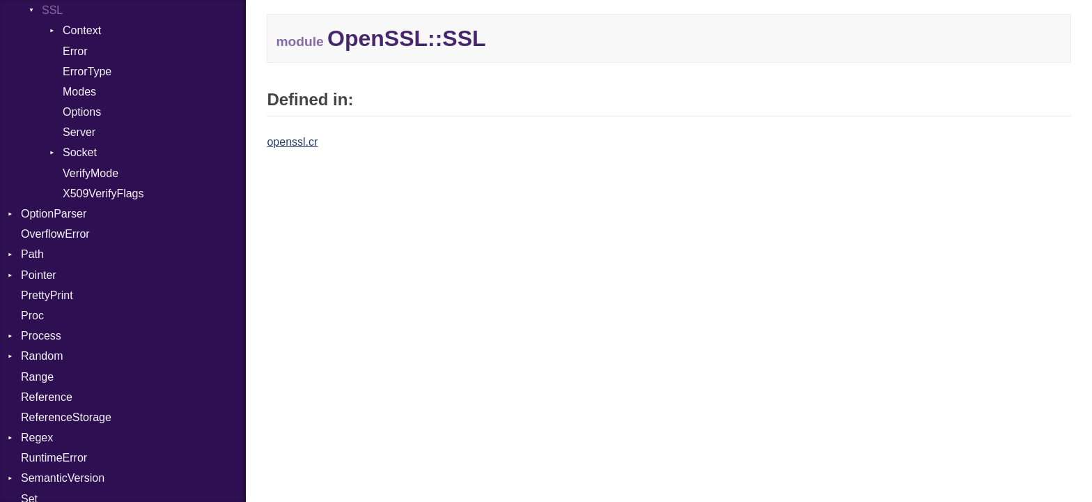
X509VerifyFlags (103, 193)
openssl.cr (292, 142)
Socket (80, 152)
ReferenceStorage (66, 417)
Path (32, 254)
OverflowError (55, 234)
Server (79, 132)
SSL (52, 10)
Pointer (38, 275)
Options (82, 112)
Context (82, 30)
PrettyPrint (47, 295)
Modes (79, 92)
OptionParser (53, 214)
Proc (32, 315)
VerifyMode (90, 173)
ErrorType (87, 71)
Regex (37, 437)
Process (41, 336)
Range (37, 377)
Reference (46, 397)
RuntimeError (54, 458)
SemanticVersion (62, 478)
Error (75, 51)
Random (42, 356)
